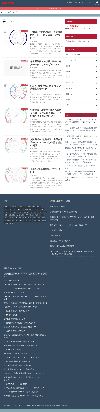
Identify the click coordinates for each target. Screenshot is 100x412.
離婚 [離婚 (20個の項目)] (11, 226)
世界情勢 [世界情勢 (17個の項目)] (25, 215)
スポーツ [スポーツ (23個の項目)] (36, 212)
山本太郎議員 (55, 239)
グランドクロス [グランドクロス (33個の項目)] (9, 212)
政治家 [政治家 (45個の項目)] (36, 218)
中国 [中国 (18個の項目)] (31, 215)
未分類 (68, 76)
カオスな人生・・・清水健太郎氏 (16, 387)
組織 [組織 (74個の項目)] (26, 223)
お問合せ (69, 2)
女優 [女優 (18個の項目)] (18, 218)
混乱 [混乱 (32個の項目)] (34, 221)
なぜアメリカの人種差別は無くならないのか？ (21, 291)
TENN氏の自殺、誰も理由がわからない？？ (20, 348)
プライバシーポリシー (88, 2)
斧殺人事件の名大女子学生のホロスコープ (20, 330)
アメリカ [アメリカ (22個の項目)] (14, 209)
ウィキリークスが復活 (12, 352)
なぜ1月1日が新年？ (11, 284)
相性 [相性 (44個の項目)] (21, 223)
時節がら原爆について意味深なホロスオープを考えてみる (26, 306)
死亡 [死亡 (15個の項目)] (11, 221)
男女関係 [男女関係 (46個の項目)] (7, 223)
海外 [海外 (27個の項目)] (24, 221)
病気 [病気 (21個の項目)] (17, 223)
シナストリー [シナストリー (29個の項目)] (19, 212)
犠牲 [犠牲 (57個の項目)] (43, 221)
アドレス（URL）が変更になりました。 (50, 8)
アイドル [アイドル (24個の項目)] (7, 209)
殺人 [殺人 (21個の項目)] (16, 221)
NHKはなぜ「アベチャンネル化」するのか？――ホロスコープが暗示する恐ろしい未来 (72, 255)
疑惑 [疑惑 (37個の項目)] (13, 223)
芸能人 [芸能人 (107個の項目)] (6, 226)
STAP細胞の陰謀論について (14, 322)
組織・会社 (69, 93)
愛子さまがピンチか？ (58, 210)
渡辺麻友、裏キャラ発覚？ (60, 244)
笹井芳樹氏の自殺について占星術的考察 (19, 372)
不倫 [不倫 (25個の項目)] (19, 215)
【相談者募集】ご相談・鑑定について (78, 41)
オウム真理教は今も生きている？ (16, 314)
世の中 (68, 65)
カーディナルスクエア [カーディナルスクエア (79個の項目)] (34, 209)
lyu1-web (52, 408)
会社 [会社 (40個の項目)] (39, 215)
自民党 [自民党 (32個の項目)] (44, 223)
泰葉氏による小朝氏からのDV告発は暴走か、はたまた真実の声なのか (72, 221)
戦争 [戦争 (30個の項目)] (27, 218)
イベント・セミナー (73, 54)
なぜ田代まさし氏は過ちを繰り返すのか (19, 344)
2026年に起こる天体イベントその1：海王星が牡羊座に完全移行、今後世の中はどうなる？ (80, 121)
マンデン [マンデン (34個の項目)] (14, 215)
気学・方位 (69, 82)
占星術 (68, 71)
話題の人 (69, 99)
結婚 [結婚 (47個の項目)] (34, 223)
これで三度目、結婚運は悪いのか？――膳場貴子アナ (24, 391)
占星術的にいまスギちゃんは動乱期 (63, 215)
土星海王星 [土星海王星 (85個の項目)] (12, 218)
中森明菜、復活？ (10, 318)
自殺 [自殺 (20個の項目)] (39, 223)
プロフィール (77, 2)
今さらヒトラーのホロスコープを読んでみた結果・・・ (25, 288)
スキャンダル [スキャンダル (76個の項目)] (28, 212)
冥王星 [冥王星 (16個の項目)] (45, 215)
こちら (80, 28)
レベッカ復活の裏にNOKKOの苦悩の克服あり (21, 395)
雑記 (67, 104)
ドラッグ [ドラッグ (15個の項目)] (7, 215)
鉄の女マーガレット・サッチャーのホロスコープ (68, 228)
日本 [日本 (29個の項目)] (41, 218)
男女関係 (69, 87)
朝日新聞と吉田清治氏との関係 (15, 356)
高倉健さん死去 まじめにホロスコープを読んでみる (23, 399)
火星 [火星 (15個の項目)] (39, 221)
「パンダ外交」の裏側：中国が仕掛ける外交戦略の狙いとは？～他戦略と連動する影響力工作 (81, 129)
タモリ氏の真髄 (56, 233)
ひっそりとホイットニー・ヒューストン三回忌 (21, 360)
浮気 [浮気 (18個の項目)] (20, 221)
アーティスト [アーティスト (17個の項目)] (22, 209)
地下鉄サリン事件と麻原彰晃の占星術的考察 (21, 310)
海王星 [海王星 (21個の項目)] (30, 221)
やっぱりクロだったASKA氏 (14, 334)
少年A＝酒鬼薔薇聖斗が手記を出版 (17, 364)
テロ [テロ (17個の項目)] (42, 212)
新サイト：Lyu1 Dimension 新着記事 (81, 114)
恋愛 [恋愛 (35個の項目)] (22, 218)
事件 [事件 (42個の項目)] (35, 215)
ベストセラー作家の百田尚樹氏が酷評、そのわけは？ (24, 376)
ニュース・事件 (71, 60)
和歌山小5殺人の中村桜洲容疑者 (62, 249)
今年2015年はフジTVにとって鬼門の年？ (19, 326)
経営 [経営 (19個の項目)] (30, 223)
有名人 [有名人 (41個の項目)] (6, 221)
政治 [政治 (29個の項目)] (31, 218)
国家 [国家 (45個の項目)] (6, 218)
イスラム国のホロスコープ (14, 295)
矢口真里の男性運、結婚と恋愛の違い (18, 368)
